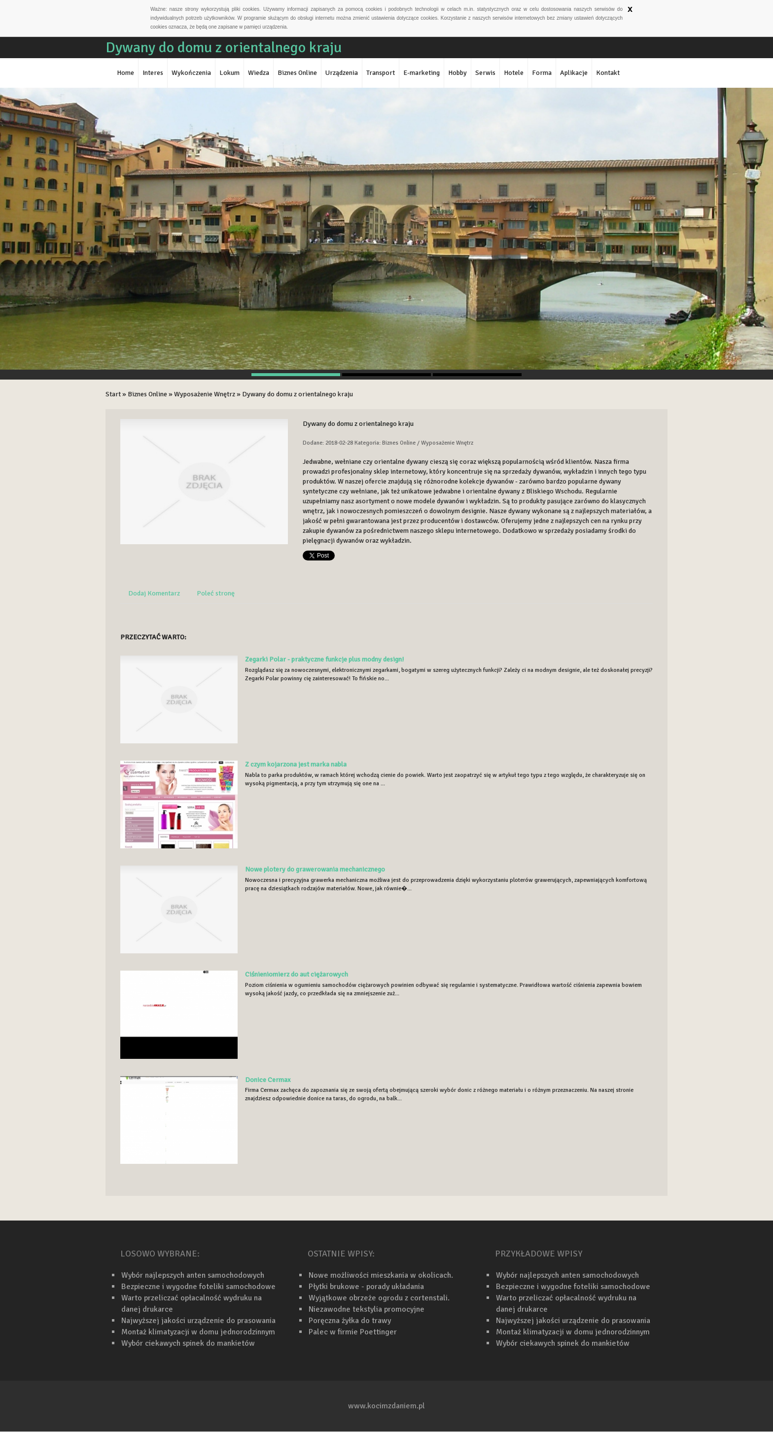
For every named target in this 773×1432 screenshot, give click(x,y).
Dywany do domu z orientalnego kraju (297, 394)
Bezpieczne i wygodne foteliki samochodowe (198, 1287)
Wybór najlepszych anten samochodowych (192, 1275)
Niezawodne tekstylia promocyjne (366, 1309)
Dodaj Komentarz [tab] (154, 593)
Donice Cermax (267, 1080)
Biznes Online (147, 394)
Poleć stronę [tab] (216, 593)
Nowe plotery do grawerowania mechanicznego (315, 869)
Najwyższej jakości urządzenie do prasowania (198, 1321)
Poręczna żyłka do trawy (350, 1321)
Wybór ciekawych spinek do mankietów (188, 1343)
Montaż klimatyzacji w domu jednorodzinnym (198, 1332)
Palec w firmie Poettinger (353, 1332)
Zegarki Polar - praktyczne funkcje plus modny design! (324, 659)
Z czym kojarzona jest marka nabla (296, 764)
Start (113, 394)
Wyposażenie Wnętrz (204, 394)
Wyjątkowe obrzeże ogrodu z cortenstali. (379, 1298)
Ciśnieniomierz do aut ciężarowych (296, 974)
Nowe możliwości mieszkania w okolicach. (381, 1275)
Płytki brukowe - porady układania (366, 1287)
